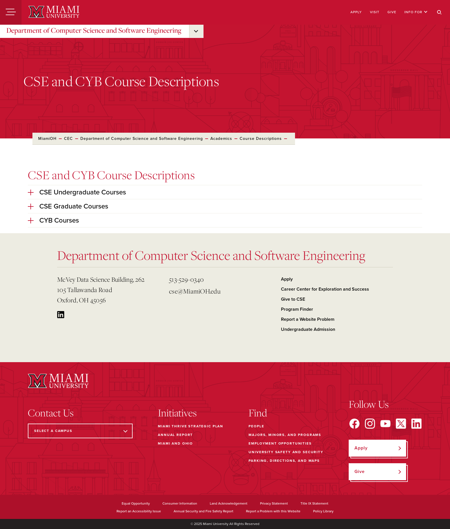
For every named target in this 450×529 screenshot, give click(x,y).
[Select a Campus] (80, 431)
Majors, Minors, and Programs (285, 435)
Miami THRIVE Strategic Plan (190, 426)
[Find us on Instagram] (370, 423)
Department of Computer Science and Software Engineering (93, 30)
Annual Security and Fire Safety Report (203, 511)
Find (258, 412)
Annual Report (175, 435)
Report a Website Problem (307, 319)
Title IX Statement (314, 503)
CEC (68, 138)
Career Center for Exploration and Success (325, 289)
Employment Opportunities (280, 443)
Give (391, 12)
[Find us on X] (401, 423)
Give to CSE (293, 299)
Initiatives (177, 412)
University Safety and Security (286, 452)
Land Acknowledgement (228, 503)
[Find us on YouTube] (385, 423)
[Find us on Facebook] (354, 423)
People (256, 426)
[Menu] (11, 12)
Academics (221, 138)
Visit (374, 12)
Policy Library (323, 511)
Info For (416, 12)
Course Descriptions (261, 138)
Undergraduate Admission (308, 329)
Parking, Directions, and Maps (284, 461)
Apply (356, 12)
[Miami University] (54, 12)
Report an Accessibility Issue (139, 511)
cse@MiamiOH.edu (194, 291)
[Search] (439, 12)
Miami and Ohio (175, 443)
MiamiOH (47, 138)
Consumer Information (179, 503)
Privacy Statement (274, 503)
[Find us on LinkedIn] (416, 423)
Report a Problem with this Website (273, 511)
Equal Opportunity (136, 503)
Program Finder (297, 309)
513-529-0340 (186, 279)
